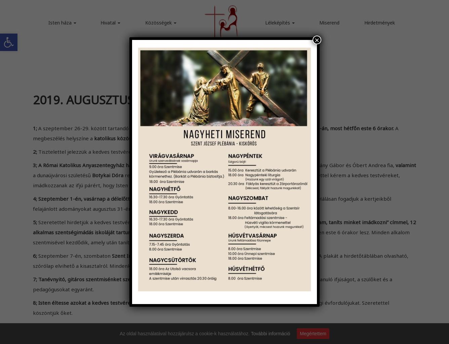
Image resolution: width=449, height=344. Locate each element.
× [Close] (317, 40)
